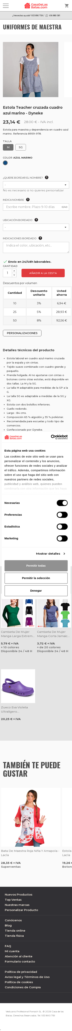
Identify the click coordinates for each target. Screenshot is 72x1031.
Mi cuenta (12, 951)
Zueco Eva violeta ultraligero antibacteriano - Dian (16, 710)
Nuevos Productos (18, 894)
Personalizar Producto (21, 910)
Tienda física (14, 936)
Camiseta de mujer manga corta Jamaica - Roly (53, 634)
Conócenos (13, 920)
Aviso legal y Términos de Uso (27, 977)
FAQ (8, 946)
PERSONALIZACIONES (22, 333)
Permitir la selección (36, 578)
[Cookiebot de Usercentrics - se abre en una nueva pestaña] (51, 437)
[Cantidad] (7, 273)
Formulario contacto (20, 961)
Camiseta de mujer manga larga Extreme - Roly (17, 634)
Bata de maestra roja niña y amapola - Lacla (30, 853)
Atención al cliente (18, 956)
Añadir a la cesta (43, 273)
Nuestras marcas (17, 905)
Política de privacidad (21, 972)
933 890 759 (48, 1015)
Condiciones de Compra (23, 987)
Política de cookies (19, 982)
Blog (8, 925)
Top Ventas (13, 899)
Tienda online (15, 930)
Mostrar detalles (48, 553)
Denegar (36, 590)
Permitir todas (36, 565)
